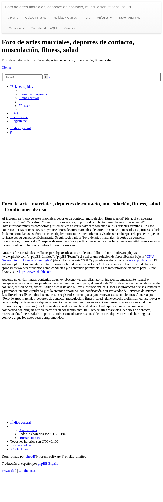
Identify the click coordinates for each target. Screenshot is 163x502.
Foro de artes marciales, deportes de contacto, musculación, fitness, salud (68, 7)
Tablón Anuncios (129, 17)
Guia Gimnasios (35, 17)
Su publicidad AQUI (44, 28)
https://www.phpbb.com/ (35, 272)
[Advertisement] (81, 167)
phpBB (30, 456)
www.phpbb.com (140, 260)
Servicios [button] (16, 28)
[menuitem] (33, 94)
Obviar (6, 67)
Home (13, 17)
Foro (86, 17)
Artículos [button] (103, 17)
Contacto (69, 28)
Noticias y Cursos (65, 17)
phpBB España (48, 463)
